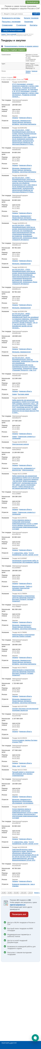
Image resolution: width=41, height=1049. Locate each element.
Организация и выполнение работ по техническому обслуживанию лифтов (25, 561)
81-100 (16, 893)
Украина (28, 71)
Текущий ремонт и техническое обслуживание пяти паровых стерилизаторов (23, 773)
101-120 (23, 893)
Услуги (23, 766)
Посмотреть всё (19, 914)
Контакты (33, 25)
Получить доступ (9, 1043)
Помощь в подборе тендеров (14, 50)
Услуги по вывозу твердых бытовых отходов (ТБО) (24, 741)
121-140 (31, 893)
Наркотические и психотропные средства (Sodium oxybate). (23, 635)
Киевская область (25, 118)
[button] (35, 1037)
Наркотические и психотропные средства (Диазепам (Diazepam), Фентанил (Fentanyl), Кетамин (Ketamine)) (23, 598)
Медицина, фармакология (21, 120)
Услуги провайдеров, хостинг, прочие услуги (25, 554)
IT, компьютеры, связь (20, 553)
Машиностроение (18, 586)
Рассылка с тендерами (11, 22)
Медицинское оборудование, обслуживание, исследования (22, 802)
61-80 (10, 893)
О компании (21, 25)
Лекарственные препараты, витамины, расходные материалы (24, 123)
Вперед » (37, 893)
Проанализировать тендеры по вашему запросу (21, 46)
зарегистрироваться (17, 905)
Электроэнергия (28, 470)
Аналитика (28, 22)
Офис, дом (16, 766)
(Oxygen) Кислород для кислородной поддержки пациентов (25, 709)
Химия (14, 394)
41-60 (3, 893)
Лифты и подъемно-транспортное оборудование (22, 588)
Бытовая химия (23, 394)
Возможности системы (11, 18)
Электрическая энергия (20, 444)
